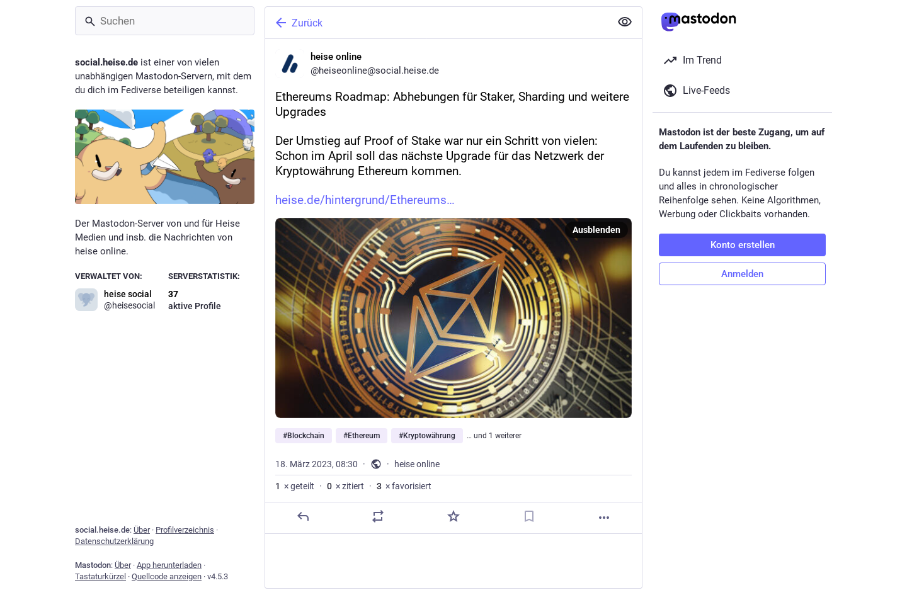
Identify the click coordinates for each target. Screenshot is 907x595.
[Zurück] (436, 22)
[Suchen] (164, 20)
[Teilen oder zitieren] (377, 516)
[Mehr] (604, 517)
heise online (417, 464)
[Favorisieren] (453, 516)
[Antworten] (303, 516)
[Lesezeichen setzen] (529, 516)
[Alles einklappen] (625, 22)
